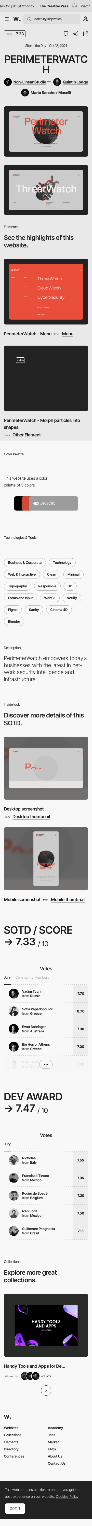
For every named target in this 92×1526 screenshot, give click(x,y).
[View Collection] (46, 1325)
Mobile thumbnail (68, 899)
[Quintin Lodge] (70, 82)
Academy (55, 1428)
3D (70, 586)
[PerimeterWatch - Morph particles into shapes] (46, 378)
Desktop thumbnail (31, 816)
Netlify (72, 598)
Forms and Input (20, 598)
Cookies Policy (67, 1496)
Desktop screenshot (24, 808)
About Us (55, 1456)
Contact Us (57, 1463)
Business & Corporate (25, 562)
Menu (67, 334)
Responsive (47, 586)
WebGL (49, 598)
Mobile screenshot (22, 899)
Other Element (27, 435)
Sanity (34, 610)
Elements (11, 1442)
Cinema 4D (59, 610)
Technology (62, 562)
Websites (11, 1428)
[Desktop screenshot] (46, 768)
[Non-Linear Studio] (27, 82)
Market (53, 1442)
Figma (13, 610)
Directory (11, 1449)
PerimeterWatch (46, 64)
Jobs (51, 1435)
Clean (51, 574)
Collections (12, 1435)
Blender (14, 621)
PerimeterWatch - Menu (28, 333)
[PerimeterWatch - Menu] (46, 291)
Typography (17, 586)
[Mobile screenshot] (46, 858)
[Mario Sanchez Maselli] (46, 92)
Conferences (14, 1456)
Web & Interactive (22, 574)
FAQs (52, 1449)
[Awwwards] (17, 19)
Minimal (73, 574)
